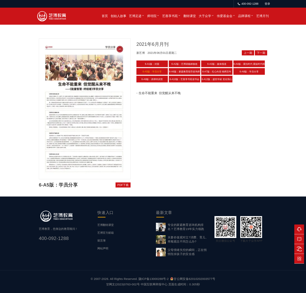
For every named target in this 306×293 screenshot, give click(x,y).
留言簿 (101, 240)
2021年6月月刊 (152, 44)
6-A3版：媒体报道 (216, 64)
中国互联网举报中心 (154, 284)
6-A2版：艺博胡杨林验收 (184, 64)
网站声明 (102, 248)
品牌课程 (244, 16)
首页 (105, 16)
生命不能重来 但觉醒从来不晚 (160, 93)
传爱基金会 (224, 16)
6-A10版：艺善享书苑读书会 (184, 79)
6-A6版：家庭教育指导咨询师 (184, 71)
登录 (267, 3)
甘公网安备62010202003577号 (192, 278)
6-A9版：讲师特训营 (152, 79)
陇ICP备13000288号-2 (154, 278)
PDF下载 (123, 185)
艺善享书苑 (170, 16)
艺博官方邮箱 (105, 232)
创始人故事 (118, 16)
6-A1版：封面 (152, 64)
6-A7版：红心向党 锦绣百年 (216, 71)
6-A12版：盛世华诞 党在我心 (217, 79)
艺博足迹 (135, 16)
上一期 (248, 52)
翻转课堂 (189, 16)
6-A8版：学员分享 (249, 71)
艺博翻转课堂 (105, 224)
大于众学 (205, 16)
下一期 (261, 52)
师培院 (152, 16)
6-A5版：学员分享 (152, 71)
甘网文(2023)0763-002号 (123, 284)
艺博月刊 (262, 16)
